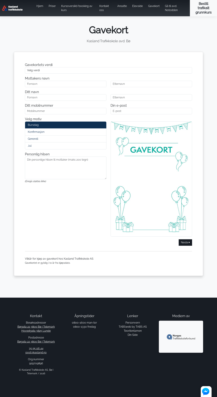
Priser (52, 6)
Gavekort (154, 6)
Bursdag (33, 125)
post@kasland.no (36, 352)
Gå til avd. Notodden (171, 8)
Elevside (137, 6)
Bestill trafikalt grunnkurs (203, 8)
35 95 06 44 (36, 348)
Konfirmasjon (36, 131)
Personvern (132, 322)
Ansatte (122, 6)
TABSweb (125, 326)
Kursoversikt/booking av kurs (76, 8)
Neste (185, 242)
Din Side (133, 334)
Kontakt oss (104, 8)
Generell (33, 138)
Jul (30, 145)
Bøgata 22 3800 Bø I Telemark (36, 341)
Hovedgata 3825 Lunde (36, 330)
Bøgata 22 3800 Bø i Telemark (36, 326)
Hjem (39, 6)
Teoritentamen (133, 330)
